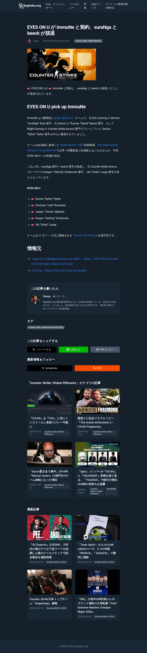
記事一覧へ (59, 296)
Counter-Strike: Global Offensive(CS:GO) (45, 327)
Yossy (46, 296)
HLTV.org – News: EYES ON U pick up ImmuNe (58, 270)
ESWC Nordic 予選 (71, 145)
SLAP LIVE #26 (84, 235)
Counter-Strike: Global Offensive (88, 41)
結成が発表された (64, 118)
